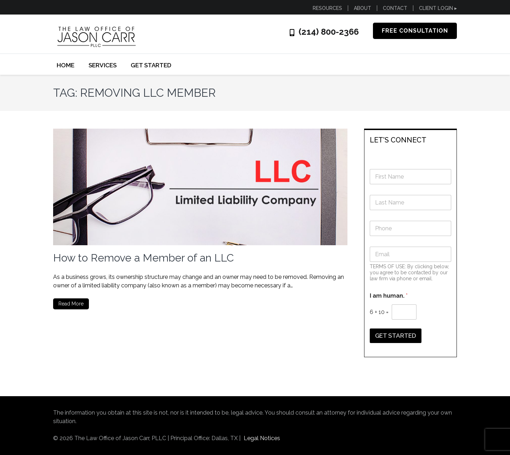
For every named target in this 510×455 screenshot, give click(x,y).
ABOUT (362, 8)
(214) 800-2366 (329, 32)
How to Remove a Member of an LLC (143, 258)
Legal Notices (262, 438)
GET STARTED (151, 65)
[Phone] (411, 228)
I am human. (389, 295)
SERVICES (103, 65)
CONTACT (395, 8)
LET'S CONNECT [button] (398, 140)
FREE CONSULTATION (415, 30)
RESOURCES (327, 8)
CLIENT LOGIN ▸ (438, 8)
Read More (71, 304)
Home (65, 65)
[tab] (410, 139)
